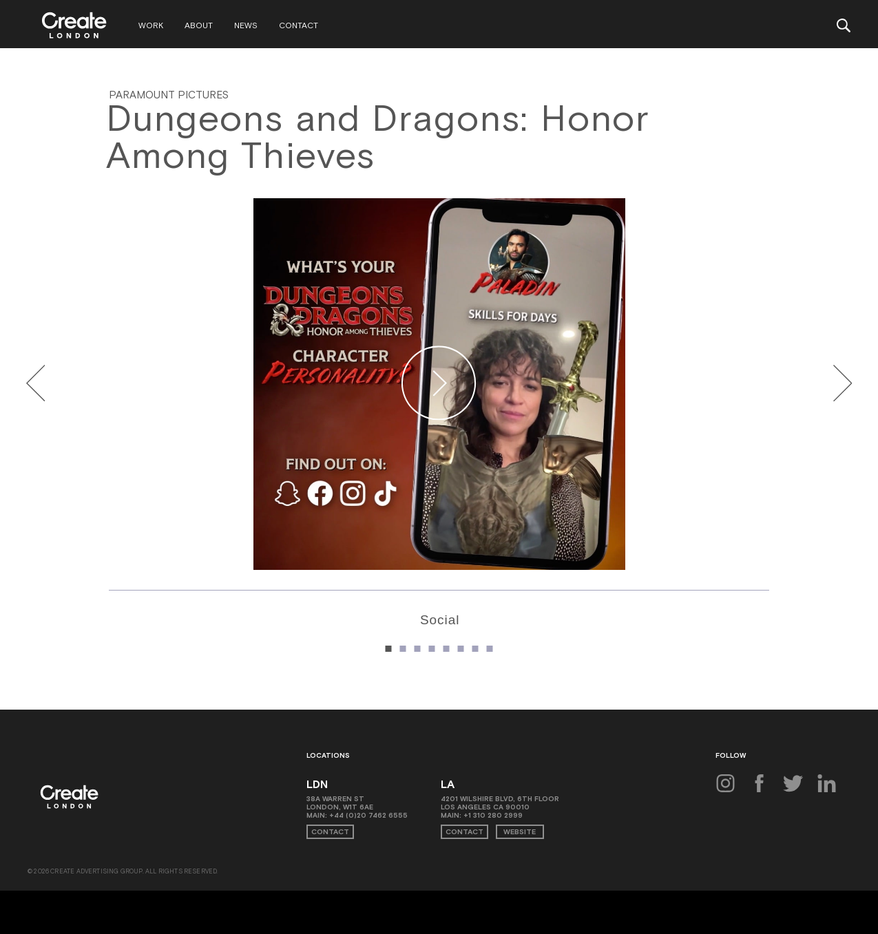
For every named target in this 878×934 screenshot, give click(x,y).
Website (517, 834)
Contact (302, 27)
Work (154, 27)
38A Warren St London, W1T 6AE (339, 806)
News (249, 27)
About (202, 27)
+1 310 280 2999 (493, 818)
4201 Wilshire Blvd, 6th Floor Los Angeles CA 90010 (500, 806)
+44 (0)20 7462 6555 (368, 818)
